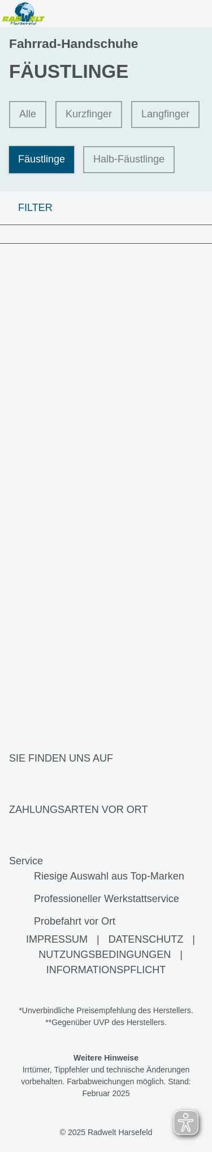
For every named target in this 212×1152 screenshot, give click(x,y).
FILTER (26, 207)
